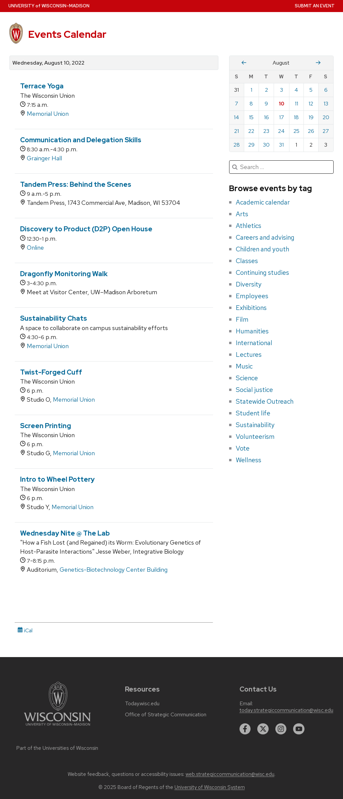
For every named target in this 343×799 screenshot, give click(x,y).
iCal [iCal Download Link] (24, 630)
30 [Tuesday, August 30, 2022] (266, 144)
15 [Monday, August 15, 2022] (251, 117)
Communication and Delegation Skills (80, 140)
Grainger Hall (44, 158)
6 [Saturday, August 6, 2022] (326, 89)
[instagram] (281, 729)
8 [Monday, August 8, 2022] (251, 103)
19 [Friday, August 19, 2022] (311, 117)
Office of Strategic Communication (165, 714)
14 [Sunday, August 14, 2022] (236, 117)
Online (35, 247)
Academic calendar (263, 202)
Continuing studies (262, 272)
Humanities (252, 331)
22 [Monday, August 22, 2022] (251, 131)
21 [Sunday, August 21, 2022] (236, 131)
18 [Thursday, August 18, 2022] (296, 117)
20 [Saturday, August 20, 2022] (326, 117)
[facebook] (245, 729)
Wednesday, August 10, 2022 (48, 63)
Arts (242, 214)
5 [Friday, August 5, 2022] (311, 89)
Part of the (57, 748)
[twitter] (263, 729)
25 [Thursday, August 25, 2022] (296, 131)
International (254, 342)
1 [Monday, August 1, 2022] (251, 89)
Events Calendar (67, 34)
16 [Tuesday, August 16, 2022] (266, 117)
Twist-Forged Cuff (51, 372)
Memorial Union (48, 113)
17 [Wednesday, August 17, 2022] (281, 117)
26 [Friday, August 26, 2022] (311, 131)
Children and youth (262, 249)
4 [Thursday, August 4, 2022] (296, 89)
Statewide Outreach (264, 401)
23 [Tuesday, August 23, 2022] (266, 131)
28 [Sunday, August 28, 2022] (236, 144)
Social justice (254, 389)
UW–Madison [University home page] (48, 6)
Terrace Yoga (42, 86)
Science (247, 378)
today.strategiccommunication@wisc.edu (286, 710)
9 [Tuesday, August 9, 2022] (266, 103)
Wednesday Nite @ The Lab (65, 533)
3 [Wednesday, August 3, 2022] (281, 89)
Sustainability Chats (53, 318)
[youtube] (298, 729)
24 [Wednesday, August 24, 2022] (281, 131)
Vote (243, 448)
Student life (253, 413)
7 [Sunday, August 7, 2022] (236, 103)
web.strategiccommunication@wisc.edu (230, 774)
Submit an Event (315, 6)
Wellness (248, 460)
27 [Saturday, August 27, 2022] (326, 131)
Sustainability (255, 424)
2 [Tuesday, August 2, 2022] (266, 89)
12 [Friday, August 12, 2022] (310, 103)
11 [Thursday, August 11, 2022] (296, 103)
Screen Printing (45, 425)
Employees (252, 296)
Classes (247, 260)
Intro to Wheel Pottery (57, 479)
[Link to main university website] (57, 726)
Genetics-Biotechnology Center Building (113, 569)
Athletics (248, 225)
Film (242, 319)
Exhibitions (251, 307)
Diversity (249, 284)
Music (244, 366)
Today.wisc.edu (142, 703)
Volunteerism (255, 436)
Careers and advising (265, 237)
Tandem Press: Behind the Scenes (75, 184)
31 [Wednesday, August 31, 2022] (281, 144)
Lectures (249, 354)
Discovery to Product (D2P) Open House (86, 229)
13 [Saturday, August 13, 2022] (326, 103)
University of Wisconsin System (210, 787)
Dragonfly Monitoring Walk (64, 273)
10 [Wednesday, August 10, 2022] (281, 103)
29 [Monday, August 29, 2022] (251, 144)
